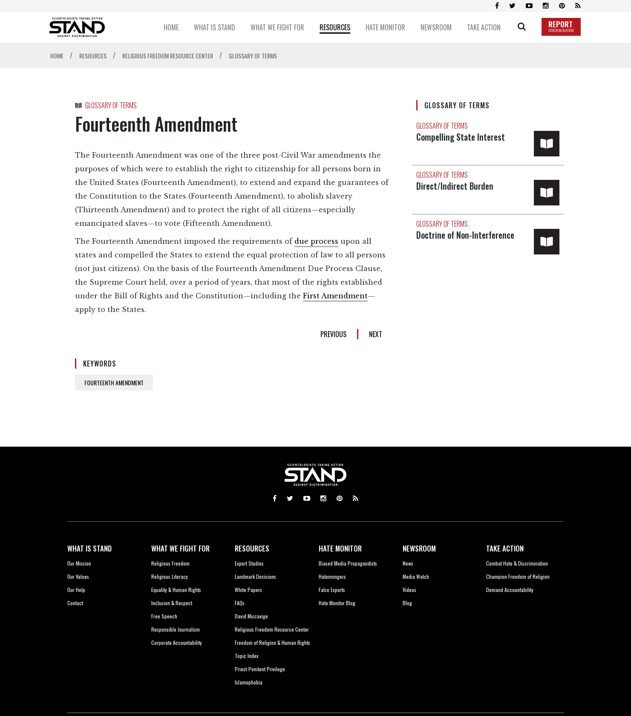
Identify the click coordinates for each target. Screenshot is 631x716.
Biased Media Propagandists (348, 563)
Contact (75, 602)
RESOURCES (252, 548)
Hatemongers (332, 576)
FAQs (240, 602)
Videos (409, 589)
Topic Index (247, 655)
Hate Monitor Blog (337, 602)
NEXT (375, 334)
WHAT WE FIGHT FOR (180, 548)
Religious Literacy (169, 576)
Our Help (76, 589)
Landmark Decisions (255, 576)
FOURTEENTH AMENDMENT (114, 382)
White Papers (248, 589)
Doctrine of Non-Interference (467, 234)
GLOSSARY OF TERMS (111, 105)
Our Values (78, 576)
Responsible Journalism (175, 629)
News (408, 563)
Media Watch (416, 576)
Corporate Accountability (176, 642)
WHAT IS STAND (89, 548)
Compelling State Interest (462, 136)
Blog (407, 602)
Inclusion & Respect (171, 602)
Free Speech (164, 616)
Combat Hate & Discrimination (517, 563)
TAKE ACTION (505, 548)
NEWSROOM (419, 548)
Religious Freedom (170, 563)
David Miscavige (251, 616)
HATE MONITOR (340, 548)
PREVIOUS (333, 334)
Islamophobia (248, 682)
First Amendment (335, 296)
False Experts (332, 589)
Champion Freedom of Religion (518, 576)
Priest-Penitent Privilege (260, 669)
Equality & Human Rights (176, 589)
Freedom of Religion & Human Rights (272, 642)
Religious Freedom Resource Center (272, 629)
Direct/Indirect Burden (455, 185)
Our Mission (79, 563)
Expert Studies (249, 563)
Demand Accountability (509, 589)
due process (316, 241)
